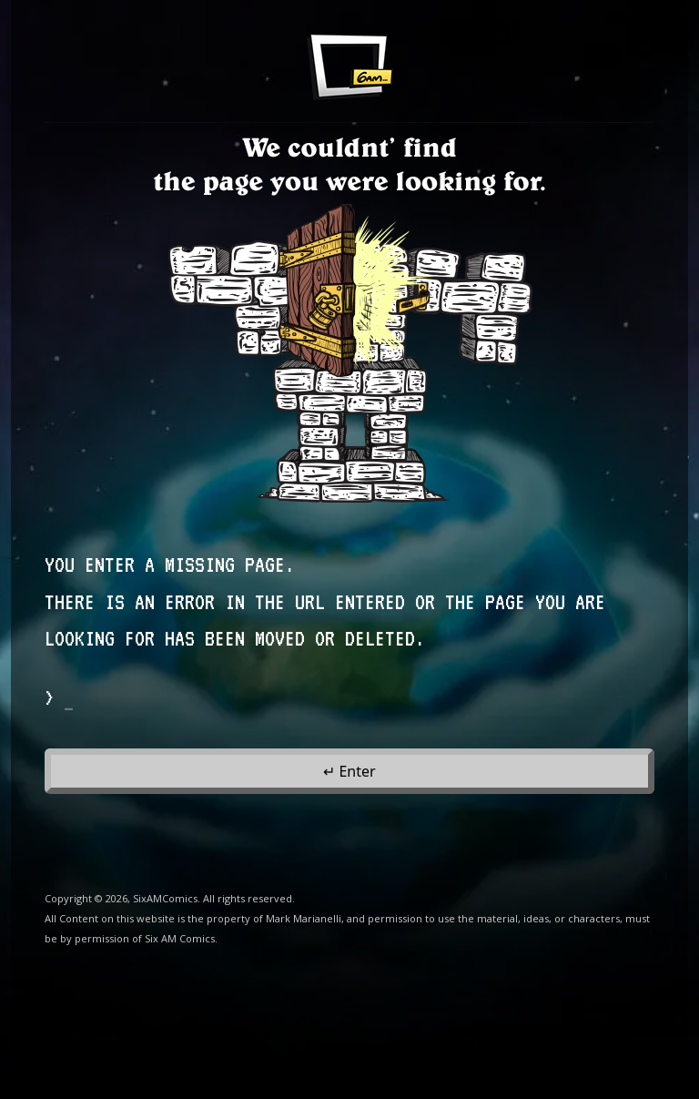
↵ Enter (349, 771)
